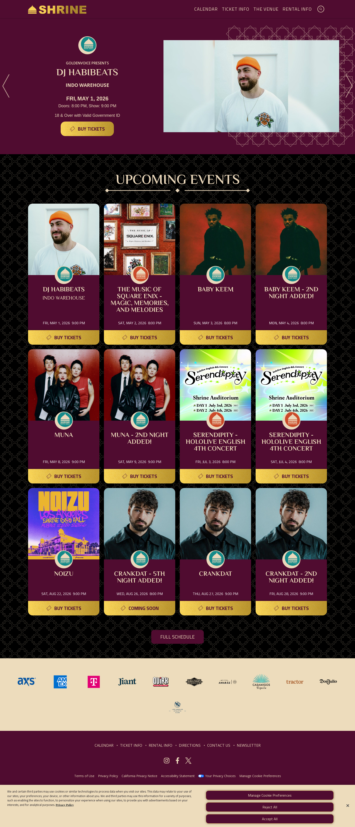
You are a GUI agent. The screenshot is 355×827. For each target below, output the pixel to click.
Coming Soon (144, 608)
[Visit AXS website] (27, 681)
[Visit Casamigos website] (261, 681)
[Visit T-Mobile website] (94, 681)
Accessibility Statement (178, 776)
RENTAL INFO (160, 745)
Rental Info (297, 9)
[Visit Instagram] (166, 760)
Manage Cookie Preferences (260, 776)
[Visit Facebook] (177, 760)
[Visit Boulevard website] (194, 681)
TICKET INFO (131, 745)
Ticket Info (235, 9)
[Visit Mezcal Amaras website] (228, 681)
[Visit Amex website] (60, 681)
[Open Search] (320, 9)
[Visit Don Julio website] (328, 681)
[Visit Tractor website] (295, 681)
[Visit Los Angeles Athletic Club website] (177, 706)
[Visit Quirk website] (161, 681)
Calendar (206, 9)
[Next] (349, 86)
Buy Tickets (91, 128)
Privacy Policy (108, 776)
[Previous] (6, 86)
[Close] (348, 811)
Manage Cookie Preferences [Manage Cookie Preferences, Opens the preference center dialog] (270, 800)
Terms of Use (84, 776)
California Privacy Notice (139, 776)
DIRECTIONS (190, 745)
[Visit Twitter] (188, 760)
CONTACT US (218, 745)
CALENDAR (104, 745)
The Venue (265, 9)
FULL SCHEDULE (177, 636)
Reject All (269, 812)
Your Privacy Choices (220, 776)
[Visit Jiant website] (127, 681)
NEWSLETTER (249, 745)
